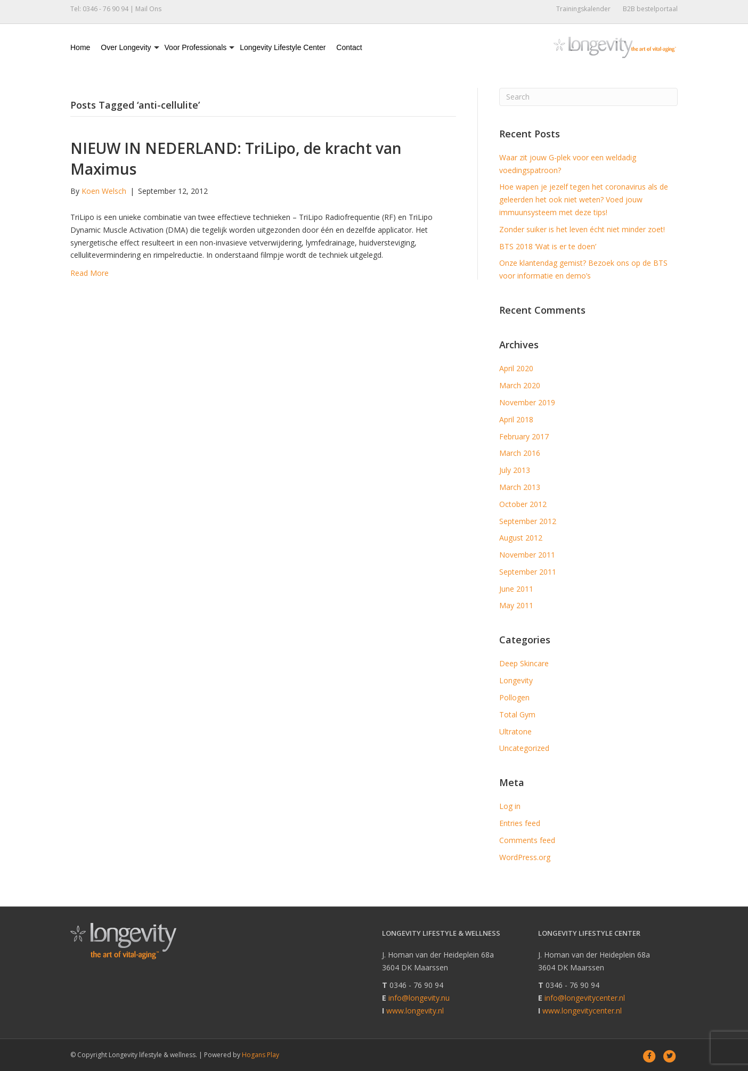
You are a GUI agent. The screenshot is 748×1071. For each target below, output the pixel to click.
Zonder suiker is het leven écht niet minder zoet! (582, 229)
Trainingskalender (583, 8)
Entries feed (519, 823)
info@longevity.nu (419, 998)
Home (80, 47)
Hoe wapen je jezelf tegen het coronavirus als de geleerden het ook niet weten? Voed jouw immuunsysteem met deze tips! (583, 199)
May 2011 (516, 605)
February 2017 (524, 436)
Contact (349, 47)
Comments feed (527, 840)
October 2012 (523, 504)
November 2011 (527, 555)
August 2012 (520, 538)
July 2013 (514, 470)
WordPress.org (524, 857)
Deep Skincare (524, 663)
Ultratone (515, 731)
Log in (510, 806)
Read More (89, 273)
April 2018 (516, 419)
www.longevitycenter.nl (582, 1010)
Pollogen (514, 697)
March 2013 (519, 487)
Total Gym (517, 714)
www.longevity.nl (415, 1010)
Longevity (516, 680)
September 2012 (527, 521)
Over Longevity (126, 47)
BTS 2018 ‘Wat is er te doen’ (547, 246)
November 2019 (527, 402)
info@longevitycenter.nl (584, 998)
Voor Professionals (196, 47)
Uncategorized (524, 748)
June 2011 (516, 589)
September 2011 (527, 572)
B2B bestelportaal (650, 8)
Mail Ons (148, 8)
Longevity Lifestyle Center (283, 47)
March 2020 (519, 385)
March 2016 (519, 453)
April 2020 (516, 368)
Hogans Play (260, 1054)
